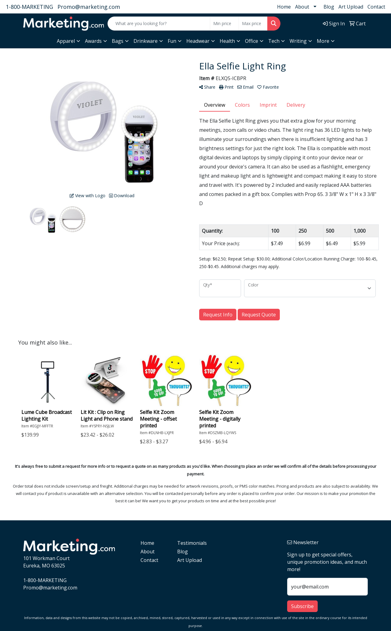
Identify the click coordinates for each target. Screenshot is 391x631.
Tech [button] (274, 41)
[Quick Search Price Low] (224, 24)
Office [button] (251, 41)
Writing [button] (298, 41)
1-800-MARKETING (29, 6)
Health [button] (227, 41)
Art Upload (350, 6)
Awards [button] (93, 41)
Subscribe (302, 606)
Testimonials (191, 543)
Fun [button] (172, 41)
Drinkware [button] (145, 41)
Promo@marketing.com (88, 6)
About (302, 6)
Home (284, 6)
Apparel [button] (66, 41)
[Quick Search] (159, 24)
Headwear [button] (198, 41)
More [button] (323, 41)
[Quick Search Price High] (253, 24)
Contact (376, 6)
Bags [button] (117, 41)
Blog (328, 6)
